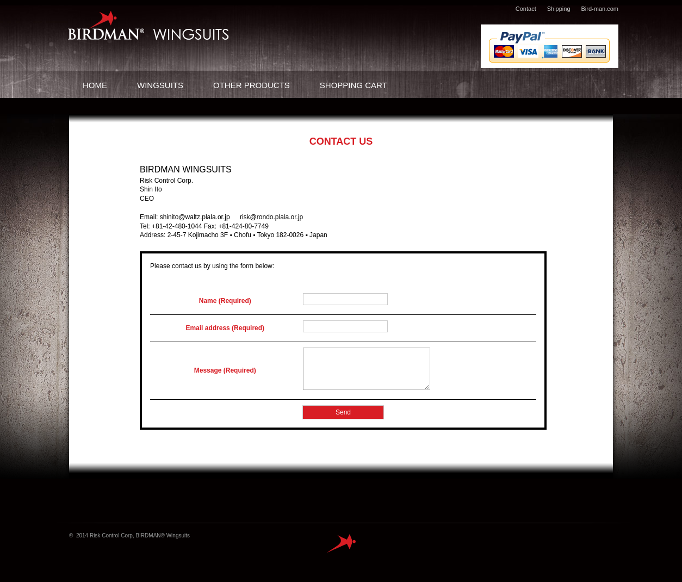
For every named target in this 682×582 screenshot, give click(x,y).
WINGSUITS (160, 85)
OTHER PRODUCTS (251, 85)
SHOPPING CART (353, 85)
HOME (95, 85)
